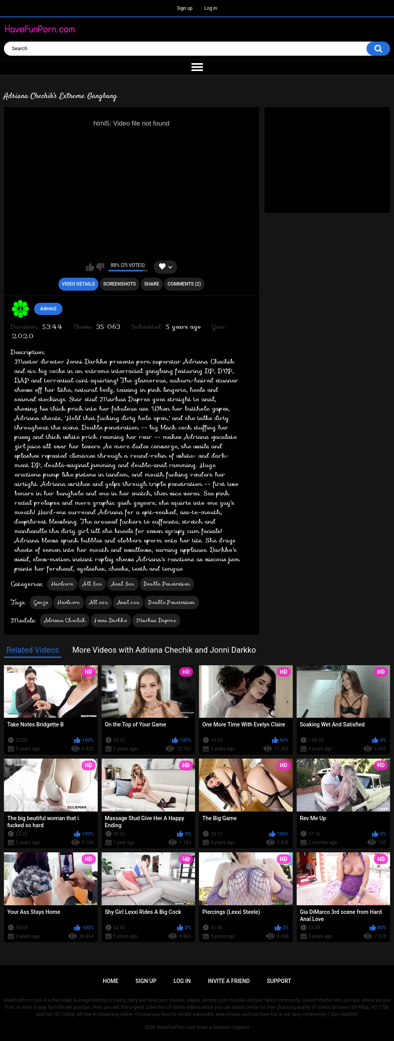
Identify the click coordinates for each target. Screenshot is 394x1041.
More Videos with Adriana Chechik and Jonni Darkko (164, 650)
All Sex (92, 584)
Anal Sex (122, 584)
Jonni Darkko (111, 620)
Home (111, 981)
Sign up (185, 8)
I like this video (90, 267)
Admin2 (48, 308)
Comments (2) (184, 284)
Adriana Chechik (65, 620)
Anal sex (128, 602)
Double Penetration (167, 584)
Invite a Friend (229, 981)
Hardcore (62, 584)
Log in (210, 8)
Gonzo (41, 602)
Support (279, 981)
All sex (98, 602)
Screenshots (119, 284)
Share (151, 284)
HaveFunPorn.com (176, 1027)
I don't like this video (100, 267)
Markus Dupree (156, 620)
